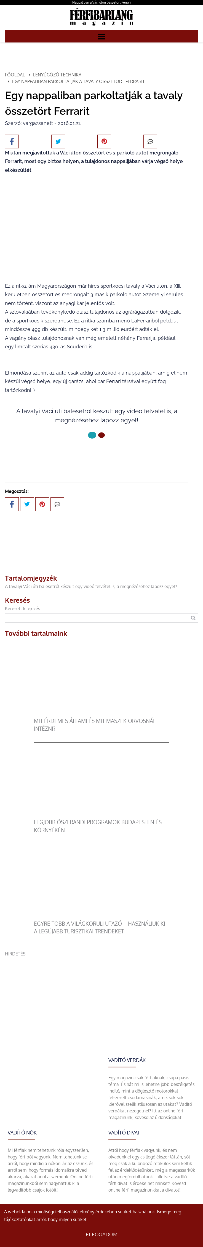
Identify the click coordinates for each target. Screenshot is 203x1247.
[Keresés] (192, 618)
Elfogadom (101, 1234)
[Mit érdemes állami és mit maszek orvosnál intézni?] (101, 714)
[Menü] (101, 36)
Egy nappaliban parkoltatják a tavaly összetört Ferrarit (78, 81)
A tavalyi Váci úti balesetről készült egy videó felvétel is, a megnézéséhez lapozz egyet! (91, 586)
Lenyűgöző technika (57, 75)
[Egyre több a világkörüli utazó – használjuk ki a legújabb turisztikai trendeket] (101, 916)
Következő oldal (96, 453)
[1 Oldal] (101, 435)
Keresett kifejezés (22, 608)
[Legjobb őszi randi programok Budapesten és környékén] (101, 815)
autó (61, 373)
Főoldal (15, 75)
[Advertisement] (101, 995)
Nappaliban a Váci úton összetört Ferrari (101, 2)
